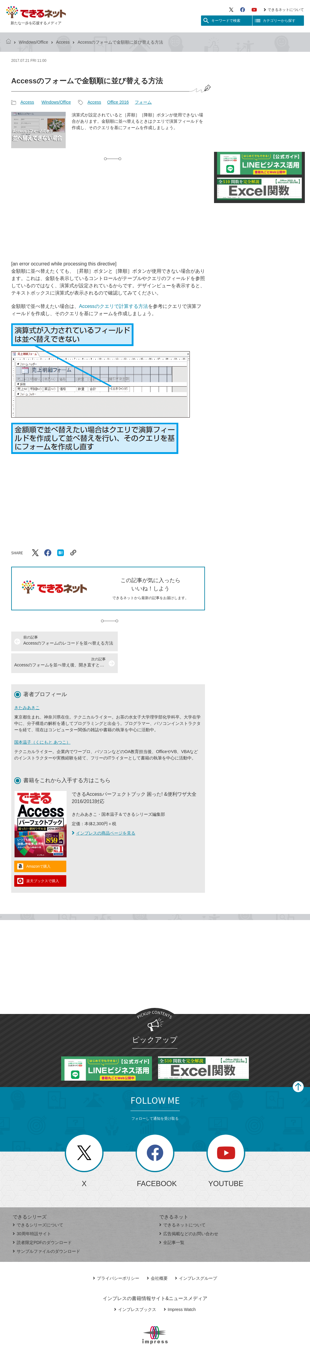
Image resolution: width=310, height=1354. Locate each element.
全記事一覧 (171, 1220)
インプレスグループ (196, 1256)
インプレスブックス (135, 1287)
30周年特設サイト (32, 1211)
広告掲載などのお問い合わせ (188, 1211)
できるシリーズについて (38, 1203)
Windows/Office (33, 42)
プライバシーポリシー (116, 1256)
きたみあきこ (27, 685)
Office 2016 (118, 102)
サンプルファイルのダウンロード (46, 1229)
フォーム (143, 102)
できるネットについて (284, 10)
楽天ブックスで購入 (42, 859)
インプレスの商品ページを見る (103, 811)
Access (63, 42)
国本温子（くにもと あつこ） (42, 720)
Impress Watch (180, 1287)
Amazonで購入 (38, 844)
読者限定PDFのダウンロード (42, 1220)
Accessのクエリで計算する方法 (113, 306)
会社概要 (157, 1256)
